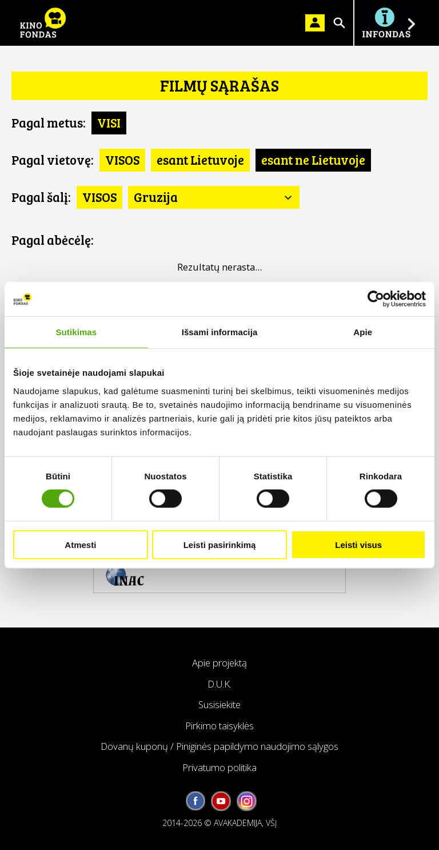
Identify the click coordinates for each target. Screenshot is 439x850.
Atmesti (80, 544)
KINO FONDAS (42, 23)
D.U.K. (219, 683)
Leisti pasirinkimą (219, 544)
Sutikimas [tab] (76, 332)
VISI (109, 122)
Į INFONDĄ (385, 23)
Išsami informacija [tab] (220, 332)
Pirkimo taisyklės (219, 725)
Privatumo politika (219, 767)
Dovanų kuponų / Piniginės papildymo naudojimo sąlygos (219, 746)
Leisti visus (358, 544)
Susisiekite (219, 704)
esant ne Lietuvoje (313, 159)
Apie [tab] (362, 332)
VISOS (122, 159)
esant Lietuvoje (200, 159)
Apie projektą (219, 662)
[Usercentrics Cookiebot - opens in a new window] (376, 299)
